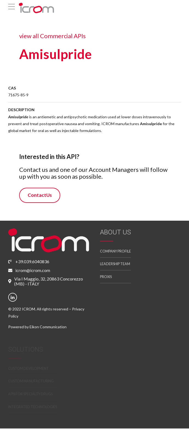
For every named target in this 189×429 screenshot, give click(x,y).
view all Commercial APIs (52, 36)
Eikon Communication (48, 327)
